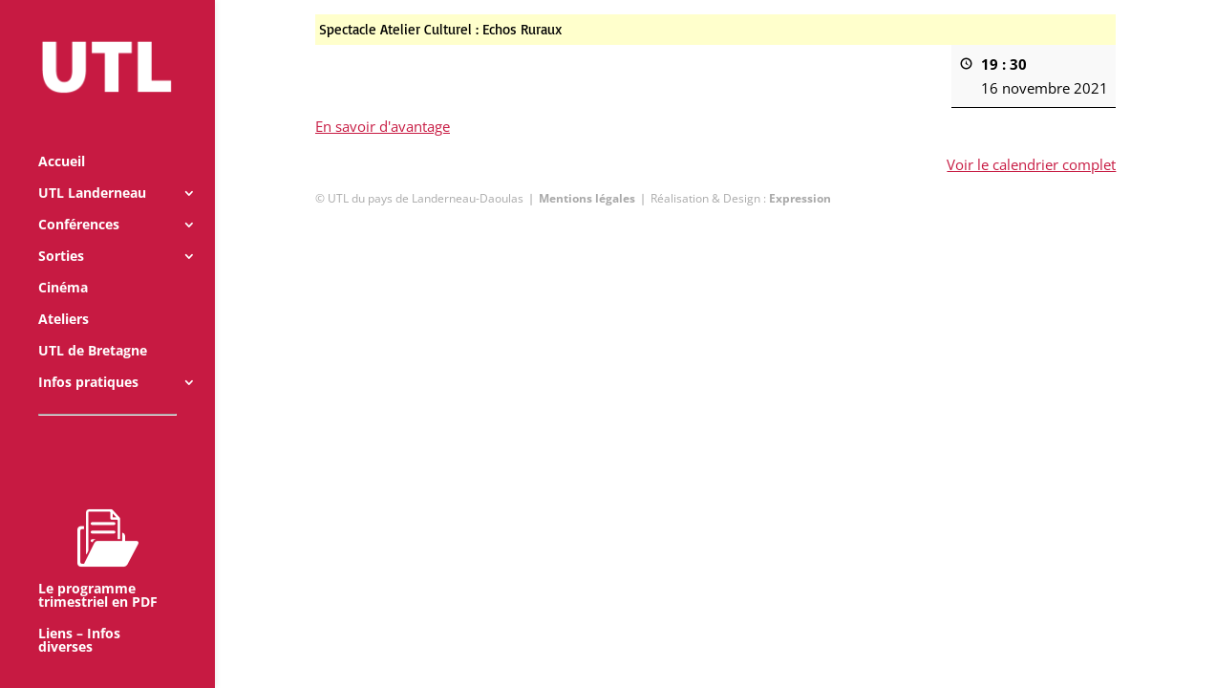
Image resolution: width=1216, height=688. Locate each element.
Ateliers (63, 293)
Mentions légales (587, 198)
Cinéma (63, 261)
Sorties (61, 230)
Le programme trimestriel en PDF (98, 532)
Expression (800, 198)
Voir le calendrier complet (1031, 164)
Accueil (61, 135)
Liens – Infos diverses (79, 614)
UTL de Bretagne (92, 325)
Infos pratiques (88, 356)
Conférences (78, 198)
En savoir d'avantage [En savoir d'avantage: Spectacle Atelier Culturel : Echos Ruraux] (382, 126)
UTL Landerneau (92, 167)
